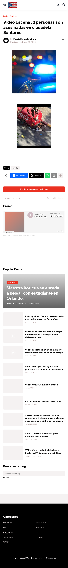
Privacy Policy (37, 558)
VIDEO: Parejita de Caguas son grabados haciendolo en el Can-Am (44, 368)
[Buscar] (64, 5)
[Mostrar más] (60, 175)
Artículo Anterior (12, 198)
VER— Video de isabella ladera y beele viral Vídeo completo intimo (43, 451)
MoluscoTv (41, 522)
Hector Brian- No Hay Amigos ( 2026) (23, 235)
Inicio (5, 16)
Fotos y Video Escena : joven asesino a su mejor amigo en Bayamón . (44, 317)
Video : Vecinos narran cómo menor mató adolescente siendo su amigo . (44, 351)
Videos (39, 537)
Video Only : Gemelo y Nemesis (41, 384)
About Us (24, 558)
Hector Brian (7, 235)
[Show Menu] (4, 5)
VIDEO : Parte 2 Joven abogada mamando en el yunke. (41, 434)
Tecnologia (8, 537)
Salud (38, 532)
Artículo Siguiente (55, 198)
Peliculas (40, 527)
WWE (6, 542)
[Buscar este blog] (34, 473)
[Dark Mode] (58, 5)
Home (15, 558)
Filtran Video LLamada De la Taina (43, 401)
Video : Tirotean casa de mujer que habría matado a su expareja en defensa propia (43, 334)
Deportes (7, 522)
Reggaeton (8, 532)
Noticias (13, 16)
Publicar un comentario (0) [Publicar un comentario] (34, 189)
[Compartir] (62, 40)
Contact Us (51, 558)
